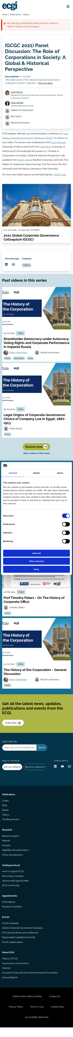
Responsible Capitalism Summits (18, 945)
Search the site (9, 746)
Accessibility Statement (36, 1026)
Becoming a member (13, 883)
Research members (12, 914)
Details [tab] (36, 473)
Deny (36, 569)
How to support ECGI (13, 878)
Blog (4, 811)
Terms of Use (36, 1016)
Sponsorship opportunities (15, 888)
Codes (5, 807)
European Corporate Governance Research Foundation (30, 981)
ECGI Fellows (8, 909)
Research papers (10, 842)
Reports (6, 847)
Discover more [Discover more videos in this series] (36, 450)
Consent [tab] (13, 473)
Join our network (12, 772)
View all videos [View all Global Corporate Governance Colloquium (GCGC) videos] (45, 83)
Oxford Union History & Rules (27, 1005)
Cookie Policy (57, 1016)
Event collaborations (12, 950)
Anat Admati (17, 103)
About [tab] (60, 473)
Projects (6, 852)
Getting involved (11, 872)
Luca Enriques (58, 143)
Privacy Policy (16, 1016)
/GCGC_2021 (59, 175)
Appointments (9, 903)
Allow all (36, 553)
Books (5, 816)
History (26, 267)
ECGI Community (11, 893)
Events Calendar (10, 931)
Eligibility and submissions (15, 857)
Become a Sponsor (35, 772)
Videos (26, 14)
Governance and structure (15, 971)
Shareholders (19, 361)
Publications (15, 14)
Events (5, 925)
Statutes (6, 976)
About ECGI (8, 960)
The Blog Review (10, 826)
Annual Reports (10, 986)
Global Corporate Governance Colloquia (22, 936)
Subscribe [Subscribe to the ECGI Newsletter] (13, 727)
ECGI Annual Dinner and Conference (20, 940)
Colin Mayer (17, 93)
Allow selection (36, 561)
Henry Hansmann (18, 355)
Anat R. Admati (24, 161)
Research (7, 836)
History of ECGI (9, 967)
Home (5, 14)
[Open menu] (68, 6)
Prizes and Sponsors (12, 861)
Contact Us (54, 1005)
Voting (30, 361)
